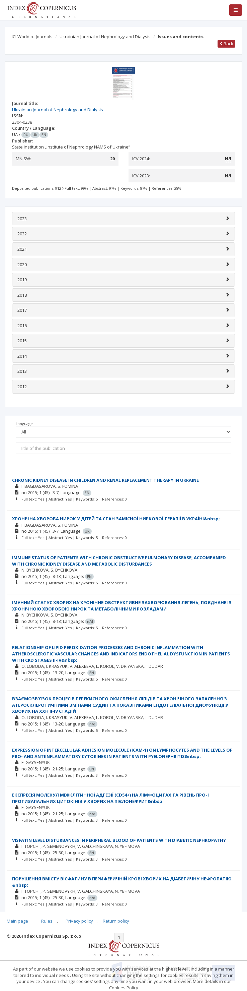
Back (226, 44)
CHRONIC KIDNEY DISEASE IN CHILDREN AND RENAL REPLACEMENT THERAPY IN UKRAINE (105, 480)
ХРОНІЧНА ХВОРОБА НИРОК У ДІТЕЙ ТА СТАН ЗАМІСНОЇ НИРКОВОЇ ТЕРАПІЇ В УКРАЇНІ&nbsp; (116, 519)
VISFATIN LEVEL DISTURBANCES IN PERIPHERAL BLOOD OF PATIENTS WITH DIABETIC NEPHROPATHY (119, 840)
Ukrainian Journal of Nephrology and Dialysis (105, 37)
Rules (47, 921)
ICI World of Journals (32, 37)
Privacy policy (79, 921)
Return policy (116, 921)
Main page (17, 921)
